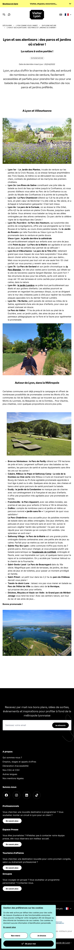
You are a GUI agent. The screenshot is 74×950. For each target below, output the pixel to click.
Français (62, 908)
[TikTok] (37, 795)
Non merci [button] (15, 935)
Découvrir (7, 25)
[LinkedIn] (26, 795)
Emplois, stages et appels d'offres (19, 761)
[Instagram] (16, 795)
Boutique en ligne (10, 4)
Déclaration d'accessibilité (15, 766)
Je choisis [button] (42, 935)
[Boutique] (60, 14)
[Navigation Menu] (4, 14)
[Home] (37, 14)
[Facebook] (6, 795)
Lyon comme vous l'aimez (27, 25)
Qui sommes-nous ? (12, 757)
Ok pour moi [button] (28, 943)
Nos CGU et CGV (11, 770)
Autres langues (10, 774)
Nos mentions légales (13, 778)
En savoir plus (12, 821)
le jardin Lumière (26, 285)
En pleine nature (49, 25)
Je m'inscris (60, 725)
